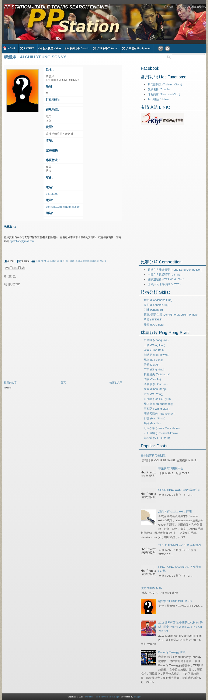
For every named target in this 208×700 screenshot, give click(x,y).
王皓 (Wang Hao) (154, 345)
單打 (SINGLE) (153, 319)
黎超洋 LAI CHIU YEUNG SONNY (35, 57)
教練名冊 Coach (79, 48)
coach (103, 261)
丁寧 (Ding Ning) (154, 369)
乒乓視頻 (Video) (158, 99)
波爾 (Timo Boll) (154, 350)
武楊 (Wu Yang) (153, 394)
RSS (167, 48)
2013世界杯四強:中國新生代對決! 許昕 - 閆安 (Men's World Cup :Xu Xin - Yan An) (181, 627)
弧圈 (72, 261)
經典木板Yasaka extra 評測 (175, 511)
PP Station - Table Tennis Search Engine (55, 7)
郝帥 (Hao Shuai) (154, 418)
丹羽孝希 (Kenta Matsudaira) (162, 428)
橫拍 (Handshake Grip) (158, 300)
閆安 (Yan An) (152, 379)
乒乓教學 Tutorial (107, 48)
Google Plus (160, 48)
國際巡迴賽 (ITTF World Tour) (166, 279)
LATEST (29, 48)
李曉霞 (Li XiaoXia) (155, 384)
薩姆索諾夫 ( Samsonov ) (159, 413)
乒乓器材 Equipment (138, 48)
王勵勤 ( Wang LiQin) (157, 408)
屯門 (43, 261)
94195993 (52, 193)
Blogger (137, 697)
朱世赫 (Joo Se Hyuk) (157, 399)
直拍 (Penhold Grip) (156, 304)
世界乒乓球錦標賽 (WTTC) (164, 284)
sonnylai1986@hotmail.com (63, 206)
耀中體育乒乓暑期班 (153, 455)
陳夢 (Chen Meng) (155, 389)
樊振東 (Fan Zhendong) (158, 403)
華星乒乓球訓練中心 (170, 468)
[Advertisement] (53, 397)
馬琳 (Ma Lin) (152, 423)
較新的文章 (10, 382)
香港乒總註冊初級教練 (87, 261)
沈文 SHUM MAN (151, 588)
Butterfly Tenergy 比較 (172, 652)
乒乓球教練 (53, 261)
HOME (11, 48)
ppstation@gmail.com (22, 241)
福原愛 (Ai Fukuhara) (157, 438)
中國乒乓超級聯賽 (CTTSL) (164, 274)
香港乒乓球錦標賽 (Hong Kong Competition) (175, 269)
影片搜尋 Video (52, 48)
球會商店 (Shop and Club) (164, 94)
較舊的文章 (116, 382)
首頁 (63, 382)
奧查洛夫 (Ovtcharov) (157, 374)
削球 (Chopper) (153, 309)
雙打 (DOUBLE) (154, 324)
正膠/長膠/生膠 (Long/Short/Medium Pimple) (171, 314)
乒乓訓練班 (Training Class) (165, 84)
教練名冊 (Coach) (159, 89)
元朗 (37, 261)
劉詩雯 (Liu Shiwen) (156, 354)
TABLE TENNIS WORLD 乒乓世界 (179, 545)
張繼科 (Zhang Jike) (156, 340)
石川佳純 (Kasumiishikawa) (161, 433)
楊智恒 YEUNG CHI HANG (175, 601)
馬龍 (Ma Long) (153, 359)
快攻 (62, 261)
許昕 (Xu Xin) (152, 364)
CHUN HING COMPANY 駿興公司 (179, 489)
